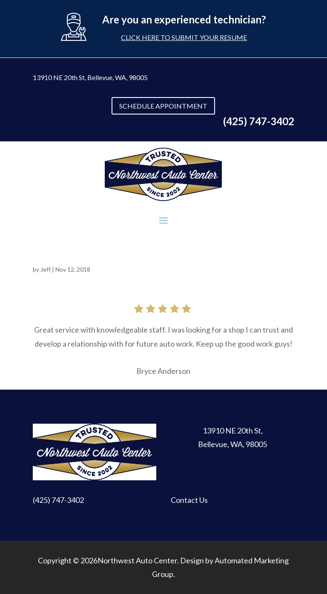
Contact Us (189, 500)
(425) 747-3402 (58, 500)
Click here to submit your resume (184, 37)
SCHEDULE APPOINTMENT (163, 106)
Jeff (45, 269)
